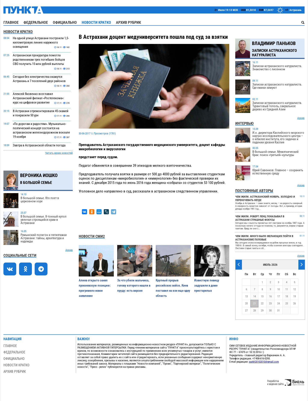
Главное (11, 22)
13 (246, 296)
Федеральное (36, 22)
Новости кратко (96, 22)
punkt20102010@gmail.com (264, 361)
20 (246, 303)
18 (286, 296)
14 (254, 296)
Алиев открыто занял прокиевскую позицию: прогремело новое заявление (95, 288)
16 (270, 296)
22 (262, 303)
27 (246, 310)
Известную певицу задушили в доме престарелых (206, 285)
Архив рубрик (128, 22)
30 (270, 310)
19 (294, 296)
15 (262, 296)
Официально (65, 22)
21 (254, 303)
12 (294, 289)
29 (262, 310)
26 (294, 303)
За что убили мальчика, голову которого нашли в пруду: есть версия (133, 285)
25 (286, 303)
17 (278, 296)
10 (278, 289)
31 (278, 310)
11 (286, 289)
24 (278, 303)
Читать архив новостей (59, 153)
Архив (69, 250)
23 (270, 303)
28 (254, 310)
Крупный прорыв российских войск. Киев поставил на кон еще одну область (173, 288)
